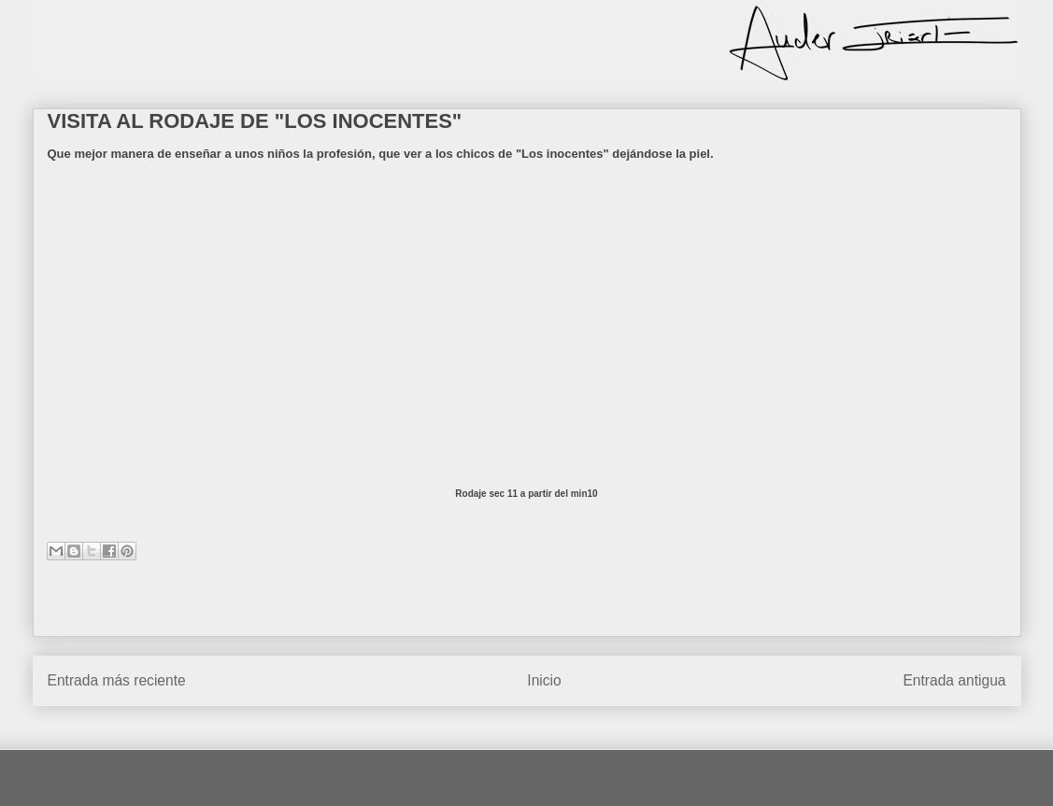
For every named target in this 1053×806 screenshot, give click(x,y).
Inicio (544, 680)
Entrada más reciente (117, 680)
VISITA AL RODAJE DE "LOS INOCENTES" (255, 121)
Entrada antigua (954, 680)
